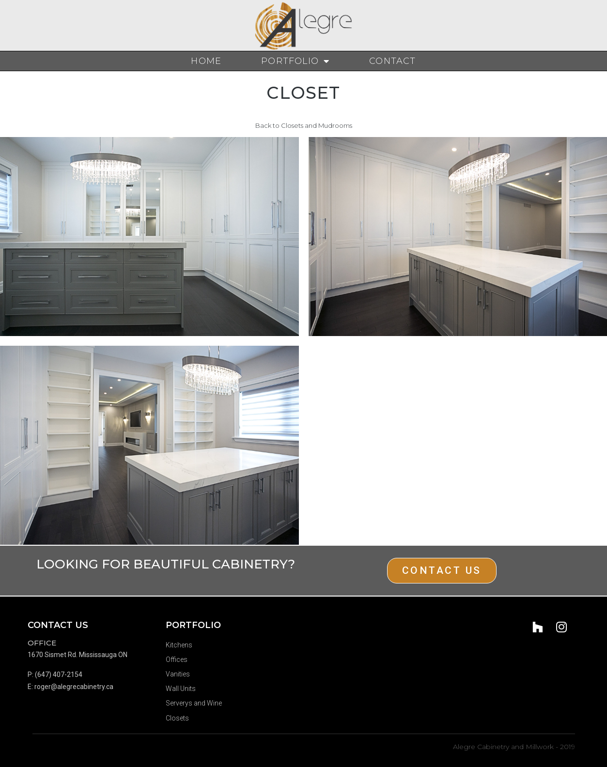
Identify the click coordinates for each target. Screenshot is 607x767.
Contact (392, 61)
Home (206, 61)
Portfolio (295, 61)
